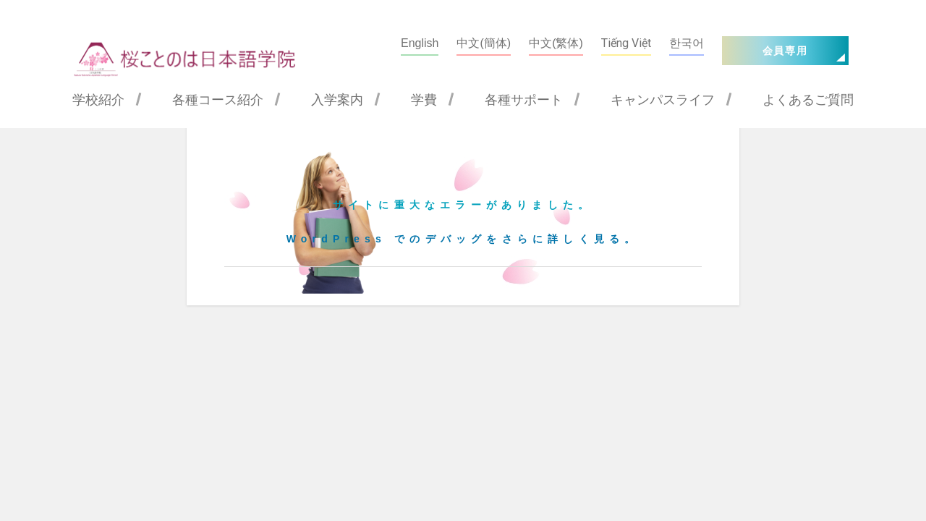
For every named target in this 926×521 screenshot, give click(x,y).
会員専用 (785, 50)
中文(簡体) (483, 43)
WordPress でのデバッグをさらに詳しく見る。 (463, 239)
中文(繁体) (556, 43)
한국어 (686, 43)
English (419, 43)
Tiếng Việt (626, 43)
